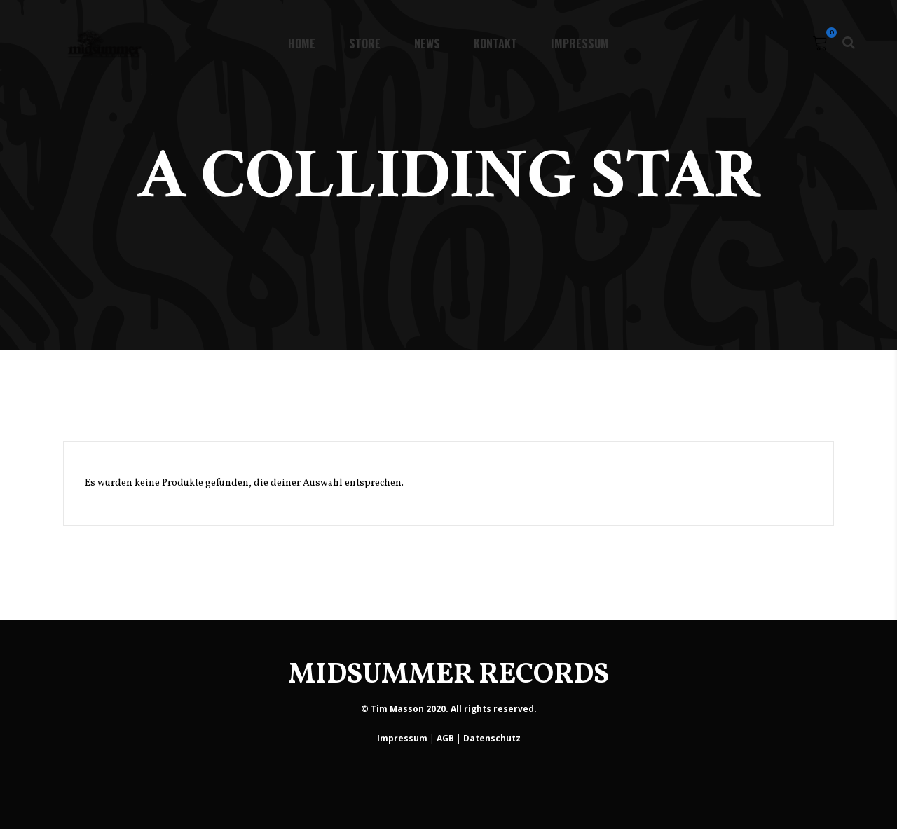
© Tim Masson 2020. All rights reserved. (449, 709)
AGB (445, 738)
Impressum (402, 738)
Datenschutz (492, 738)
